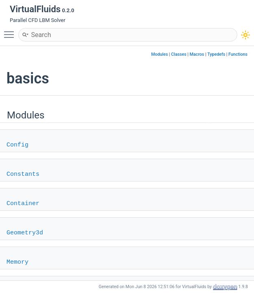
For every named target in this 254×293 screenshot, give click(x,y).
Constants (23, 174)
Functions (237, 54)
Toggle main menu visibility (11, 31)
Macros (197, 54)
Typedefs (216, 54)
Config (17, 145)
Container (23, 203)
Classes (179, 54)
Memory (17, 262)
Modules (159, 54)
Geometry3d (25, 233)
